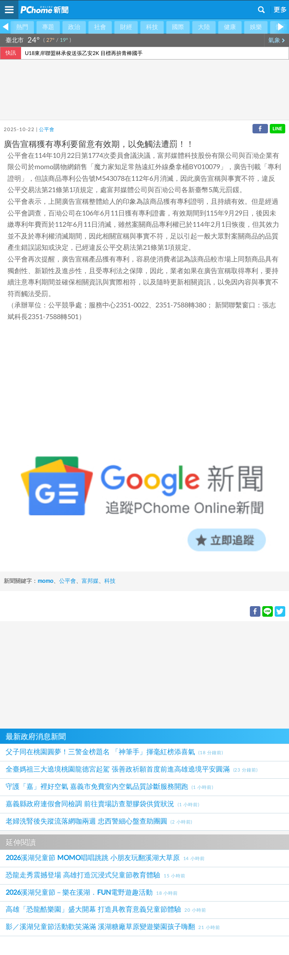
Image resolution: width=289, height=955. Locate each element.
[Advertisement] (144, 674)
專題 (48, 27)
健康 (230, 27)
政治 (74, 27)
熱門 (22, 27)
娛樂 (256, 27)
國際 (178, 27)
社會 (100, 27)
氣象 (276, 40)
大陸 (204, 27)
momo (45, 581)
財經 (126, 27)
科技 (152, 27)
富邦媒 (90, 581)
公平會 (46, 129)
